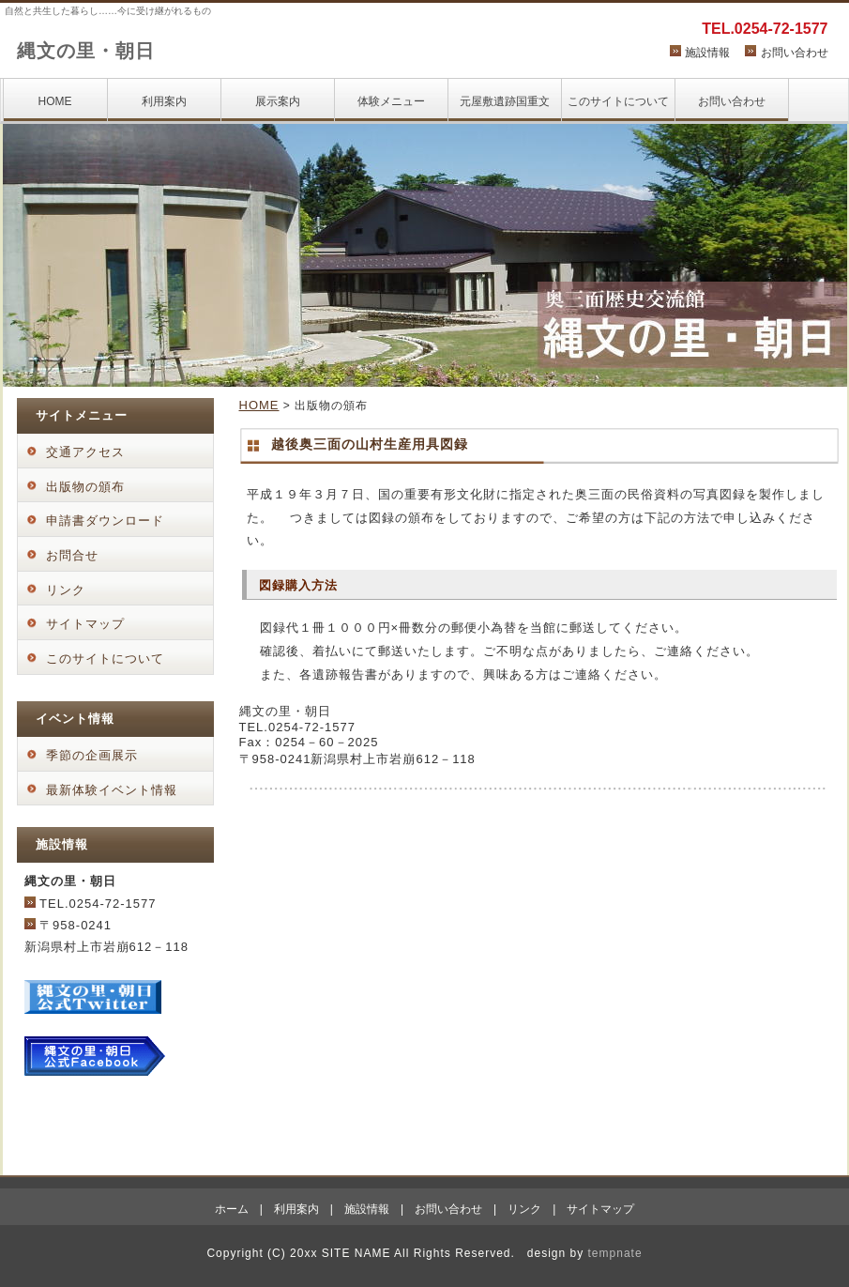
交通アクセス (85, 452)
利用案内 (164, 101)
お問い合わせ (794, 52)
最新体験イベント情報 (111, 790)
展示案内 (277, 101)
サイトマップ (85, 624)
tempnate (615, 1253)
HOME (55, 101)
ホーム (232, 1209)
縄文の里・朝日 (86, 50)
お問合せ (72, 555)
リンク (65, 590)
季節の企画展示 (92, 755)
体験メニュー (391, 101)
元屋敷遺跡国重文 (505, 101)
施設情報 (707, 52)
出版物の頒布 (85, 487)
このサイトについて (618, 101)
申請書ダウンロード (105, 520)
